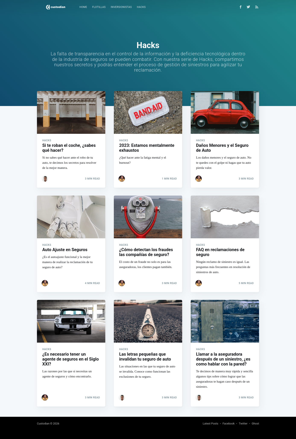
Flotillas (99, 7)
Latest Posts (210, 423)
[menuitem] (83, 7)
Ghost (255, 423)
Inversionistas (121, 7)
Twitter (243, 423)
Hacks (141, 7)
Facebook (228, 423)
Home (83, 7)
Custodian (43, 423)
